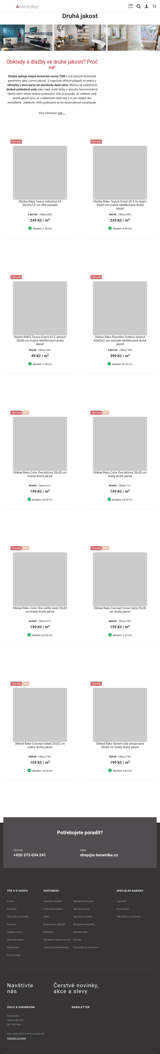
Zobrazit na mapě (16, 1038)
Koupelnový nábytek (54, 924)
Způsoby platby (15, 939)
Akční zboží (122, 908)
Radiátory (49, 932)
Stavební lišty (80, 932)
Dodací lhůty (13, 955)
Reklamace (13, 947)
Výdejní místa (14, 932)
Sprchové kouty (81, 908)
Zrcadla (77, 939)
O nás (10, 901)
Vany (46, 916)
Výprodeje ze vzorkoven (86, 947)
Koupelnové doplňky (84, 924)
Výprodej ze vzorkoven (128, 916)
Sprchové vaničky (82, 916)
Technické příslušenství (56, 947)
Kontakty (11, 908)
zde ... (62, 113)
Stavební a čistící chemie (57, 939)
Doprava (11, 924)
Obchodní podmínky (18, 916)
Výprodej (121, 901)
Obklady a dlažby (53, 901)
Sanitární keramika (83, 901)
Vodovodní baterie (53, 908)
